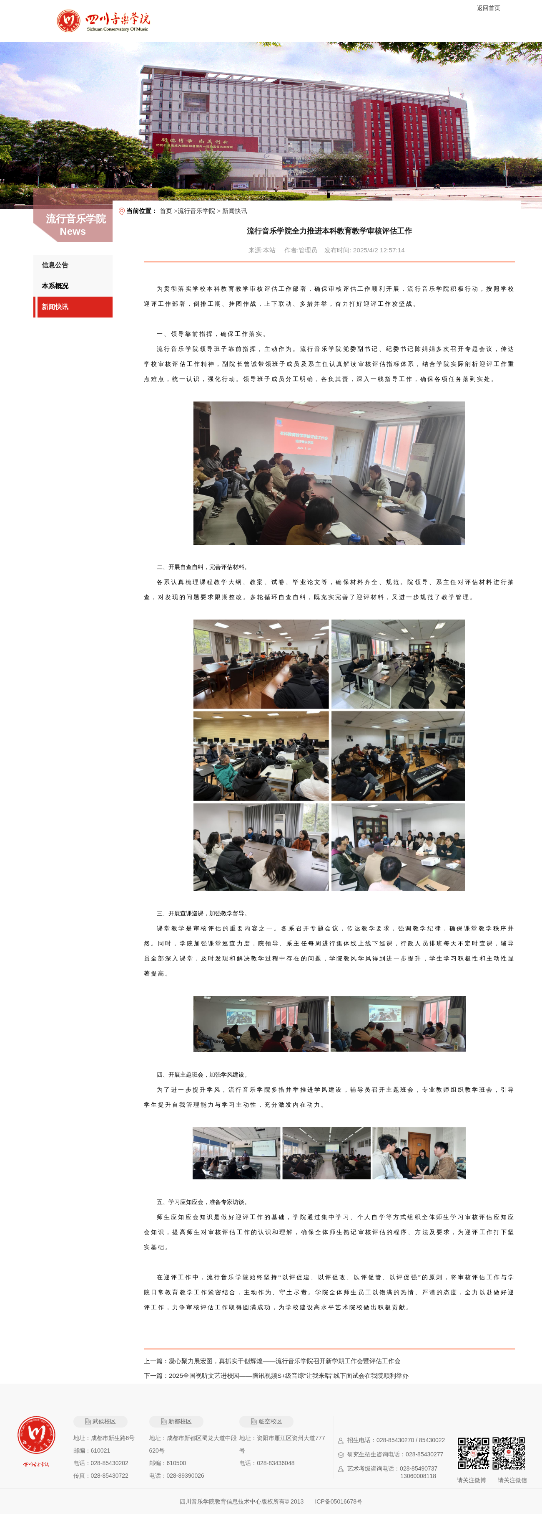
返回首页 (488, 8)
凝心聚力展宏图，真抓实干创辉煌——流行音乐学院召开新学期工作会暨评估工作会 (285, 1360)
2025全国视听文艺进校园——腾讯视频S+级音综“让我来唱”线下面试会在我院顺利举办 (289, 1375)
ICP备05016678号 (338, 1501)
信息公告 (55, 265)
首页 (166, 210)
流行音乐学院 (196, 210)
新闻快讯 (55, 306)
